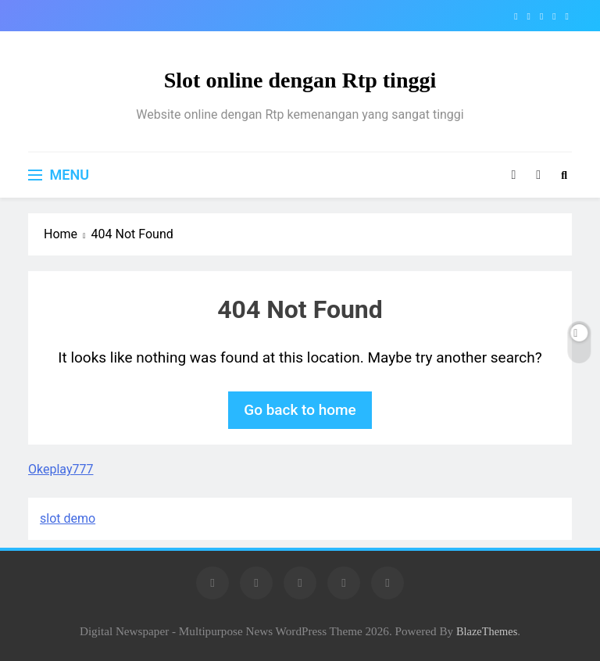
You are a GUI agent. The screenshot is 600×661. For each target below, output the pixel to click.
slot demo (67, 518)
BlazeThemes (486, 631)
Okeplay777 (60, 469)
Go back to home (300, 410)
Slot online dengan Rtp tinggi (300, 80)
